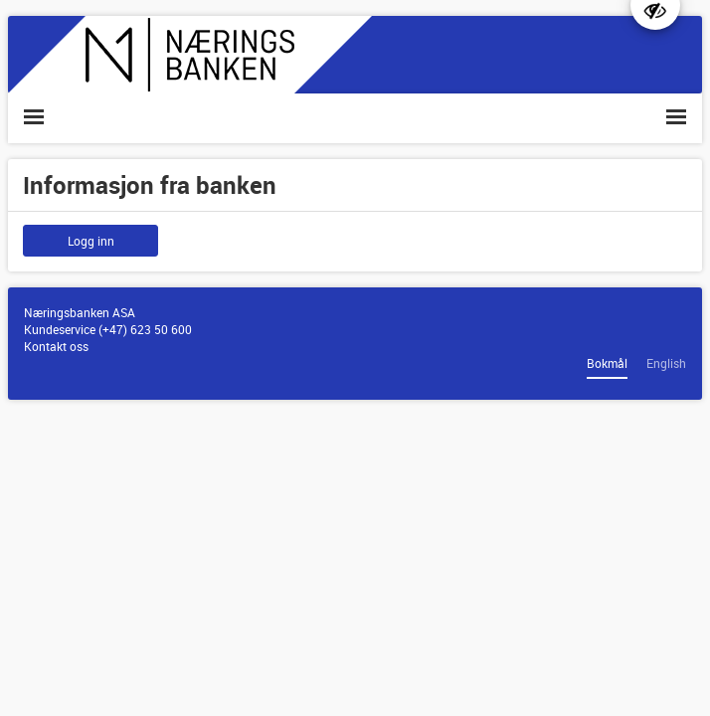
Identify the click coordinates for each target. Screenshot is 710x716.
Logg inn (91, 241)
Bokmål (607, 363)
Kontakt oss (56, 346)
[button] (34, 117)
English (666, 363)
